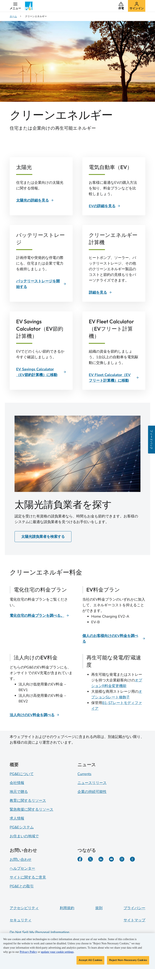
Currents (84, 773)
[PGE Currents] (132, 859)
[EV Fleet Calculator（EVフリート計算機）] (114, 377)
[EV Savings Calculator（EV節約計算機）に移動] (41, 372)
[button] (15, 6)
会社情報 (17, 782)
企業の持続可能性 (92, 791)
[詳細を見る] (100, 292)
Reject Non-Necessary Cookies (128, 961)
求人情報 (17, 818)
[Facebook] (80, 859)
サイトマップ (134, 920)
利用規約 (67, 908)
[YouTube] (111, 859)
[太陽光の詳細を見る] (35, 200)
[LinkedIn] (101, 859)
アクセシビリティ (24, 908)
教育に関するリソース (28, 800)
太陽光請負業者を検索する (43, 536)
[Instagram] (122, 859)
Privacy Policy (28, 952)
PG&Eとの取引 (22, 886)
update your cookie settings (57, 952)
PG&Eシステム (22, 827)
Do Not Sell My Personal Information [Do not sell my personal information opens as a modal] (39, 932)
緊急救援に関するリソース (31, 809)
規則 (99, 908)
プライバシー (134, 908)
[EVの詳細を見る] (104, 206)
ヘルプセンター (22, 868)
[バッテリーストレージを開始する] (41, 284)
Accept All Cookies (90, 961)
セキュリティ (20, 920)
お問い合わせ (20, 859)
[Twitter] (90, 859)
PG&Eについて (22, 773)
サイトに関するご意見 (28, 877)
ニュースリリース (92, 782)
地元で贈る (19, 791)
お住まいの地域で (24, 836)
